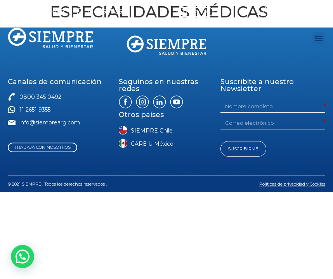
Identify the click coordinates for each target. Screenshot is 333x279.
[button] (318, 38)
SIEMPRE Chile (152, 130)
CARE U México (152, 143)
